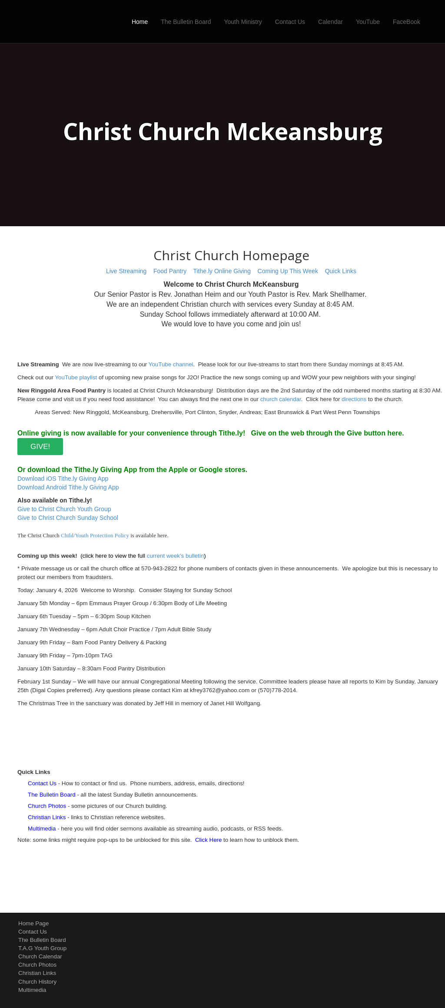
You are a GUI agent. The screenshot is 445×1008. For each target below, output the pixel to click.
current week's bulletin (175, 556)
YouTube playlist (76, 377)
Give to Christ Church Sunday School (67, 517)
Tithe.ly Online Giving (222, 271)
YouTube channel (171, 364)
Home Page (33, 923)
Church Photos (37, 964)
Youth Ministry (243, 21)
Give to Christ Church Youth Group (64, 509)
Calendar (330, 21)
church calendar (280, 399)
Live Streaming (126, 271)
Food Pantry (169, 271)
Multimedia (32, 990)
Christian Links (37, 973)
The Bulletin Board (186, 21)
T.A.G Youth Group (42, 948)
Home (140, 21)
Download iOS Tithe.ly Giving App (62, 478)
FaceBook (406, 21)
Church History (37, 981)
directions (354, 399)
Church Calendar (40, 956)
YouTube (368, 21)
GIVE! (40, 446)
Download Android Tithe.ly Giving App (68, 487)
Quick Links (340, 271)
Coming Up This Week (288, 271)
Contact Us (290, 21)
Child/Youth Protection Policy (95, 535)
